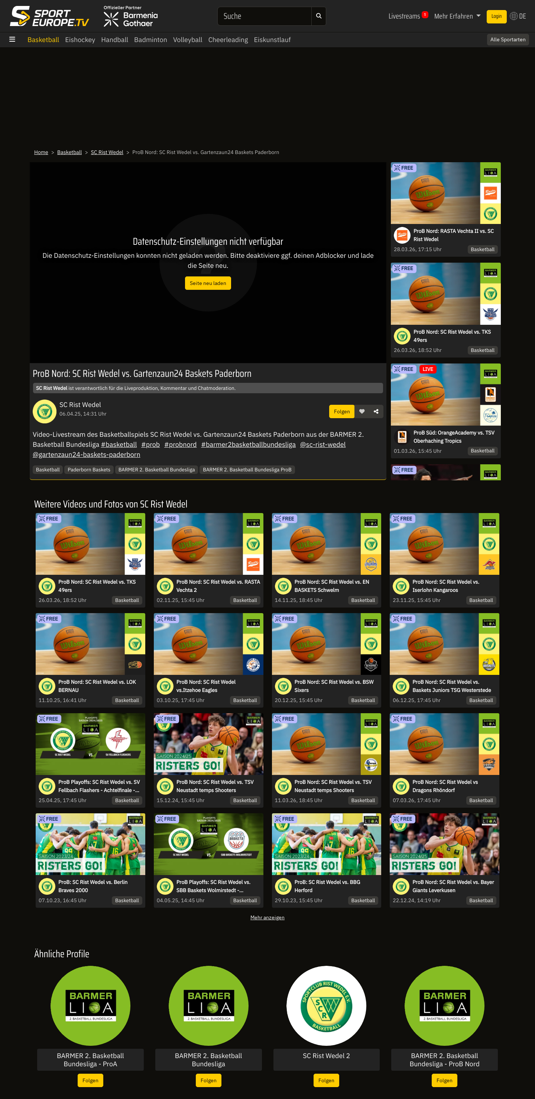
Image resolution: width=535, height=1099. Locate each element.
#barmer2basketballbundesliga (248, 444)
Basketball (43, 39)
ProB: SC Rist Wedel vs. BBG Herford (327, 886)
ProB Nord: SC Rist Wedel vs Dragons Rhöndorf (445, 786)
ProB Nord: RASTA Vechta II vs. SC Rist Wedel (454, 235)
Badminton (150, 39)
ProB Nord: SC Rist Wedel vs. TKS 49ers (452, 336)
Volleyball (187, 39)
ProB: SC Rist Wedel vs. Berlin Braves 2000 (92, 886)
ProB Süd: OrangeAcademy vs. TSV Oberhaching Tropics (454, 436)
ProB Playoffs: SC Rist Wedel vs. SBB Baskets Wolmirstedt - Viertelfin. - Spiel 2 (213, 886)
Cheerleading (228, 39)
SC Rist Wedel (107, 152)
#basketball (119, 444)
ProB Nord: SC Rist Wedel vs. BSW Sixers (334, 686)
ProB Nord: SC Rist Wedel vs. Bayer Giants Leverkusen (453, 886)
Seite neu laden (208, 282)
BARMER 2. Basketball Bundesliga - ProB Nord (444, 1060)
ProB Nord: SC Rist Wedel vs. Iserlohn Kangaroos (445, 586)
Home (41, 152)
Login (497, 16)
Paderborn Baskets (89, 469)
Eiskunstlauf (272, 39)
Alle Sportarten (508, 39)
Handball (114, 39)
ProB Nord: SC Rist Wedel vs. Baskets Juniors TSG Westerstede (451, 686)
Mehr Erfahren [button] (454, 16)
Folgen (342, 411)
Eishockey (80, 39)
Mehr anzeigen (267, 917)
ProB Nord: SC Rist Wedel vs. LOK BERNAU (97, 686)
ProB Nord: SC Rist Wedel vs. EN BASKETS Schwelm (332, 586)
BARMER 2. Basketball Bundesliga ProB (247, 469)
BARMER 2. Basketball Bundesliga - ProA (90, 1060)
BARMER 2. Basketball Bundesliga (157, 469)
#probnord (180, 444)
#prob (150, 444)
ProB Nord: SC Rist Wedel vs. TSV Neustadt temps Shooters (215, 786)
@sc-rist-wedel (323, 444)
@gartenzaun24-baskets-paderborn (86, 454)
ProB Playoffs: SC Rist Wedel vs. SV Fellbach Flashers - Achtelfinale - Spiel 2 (99, 786)
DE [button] (518, 16)
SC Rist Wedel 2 (326, 1056)
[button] (361, 411)
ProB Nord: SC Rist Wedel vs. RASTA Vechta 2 (218, 586)
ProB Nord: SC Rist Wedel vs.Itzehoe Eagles (206, 686)
